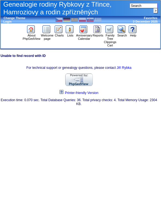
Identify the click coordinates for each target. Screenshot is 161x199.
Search (122, 34)
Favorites (150, 18)
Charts (59, 34)
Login (7, 21)
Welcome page (47, 35)
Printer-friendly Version (81, 93)
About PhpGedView (31, 35)
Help (133, 34)
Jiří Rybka (124, 68)
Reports (98, 34)
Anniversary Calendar (84, 35)
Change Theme (14, 18)
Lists (70, 34)
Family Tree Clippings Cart (110, 39)
